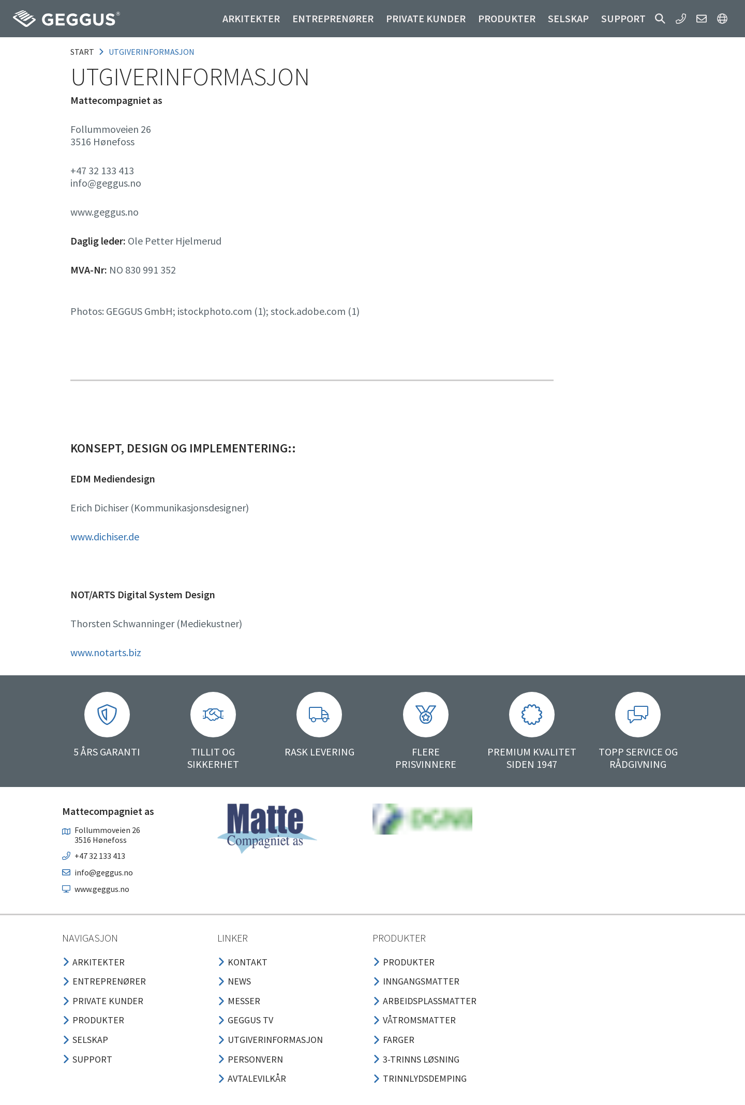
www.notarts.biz (105, 652)
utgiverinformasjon (152, 52)
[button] (660, 18)
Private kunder (426, 18)
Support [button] (623, 18)
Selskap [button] (568, 18)
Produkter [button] (506, 18)
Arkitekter (251, 18)
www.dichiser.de (104, 536)
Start (82, 52)
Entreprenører (333, 18)
